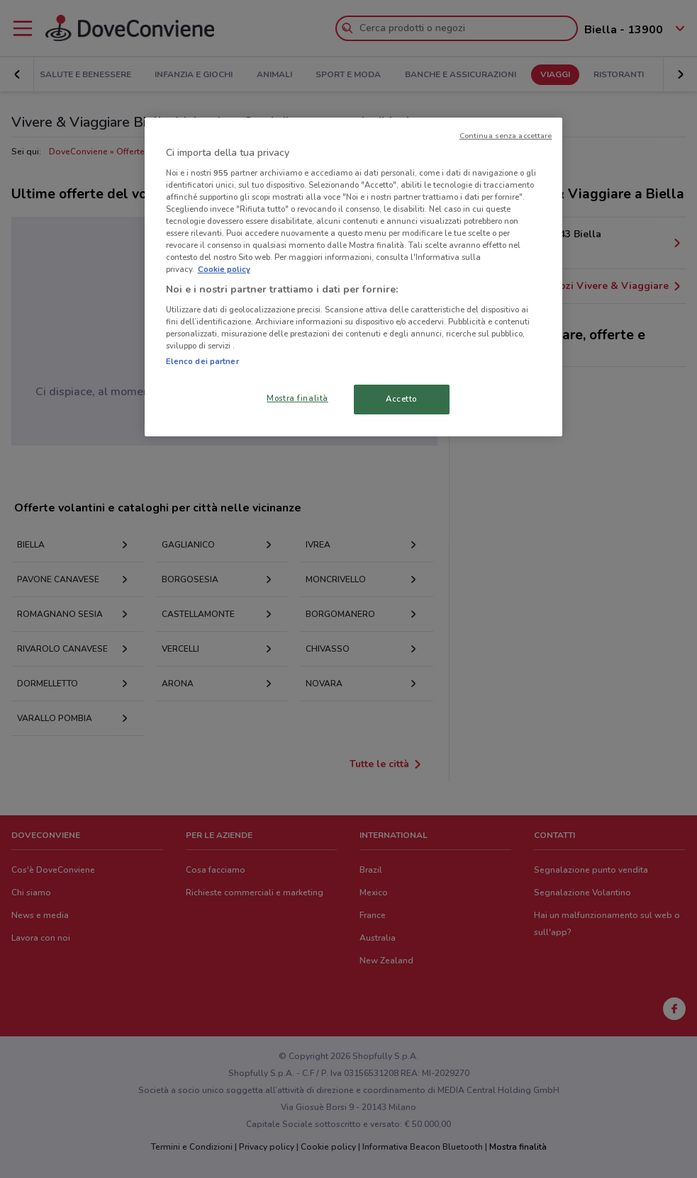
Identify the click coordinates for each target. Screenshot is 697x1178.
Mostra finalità (297, 398)
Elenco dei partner (202, 361)
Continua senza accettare (505, 135)
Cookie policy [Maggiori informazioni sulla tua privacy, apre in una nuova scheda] (224, 269)
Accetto (401, 398)
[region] (354, 277)
